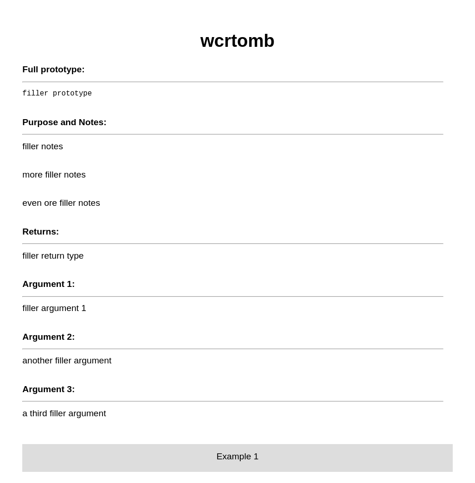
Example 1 (238, 456)
